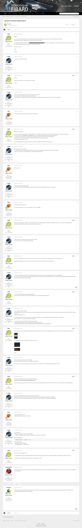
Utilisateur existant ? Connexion (67, 6)
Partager (67, 24)
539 (9, 497)
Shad (8, 111)
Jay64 (8, 34)
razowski (9, 487)
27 (9, 43)
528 (9, 477)
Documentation (27, 13)
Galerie (9, 13)
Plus (33, 13)
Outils (20, 13)
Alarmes (16, 25)
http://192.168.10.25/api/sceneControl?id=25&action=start (24, 380)
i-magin (8, 56)
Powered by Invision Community (41, 526)
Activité (37, 13)
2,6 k (9, 66)
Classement (43, 13)
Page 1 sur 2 (16, 29)
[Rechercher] (65, 14)
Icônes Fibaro (15, 13)
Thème (39, 523)
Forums (5, 14)
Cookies (43, 523)
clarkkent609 (9, 467)
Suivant (8, 29)
